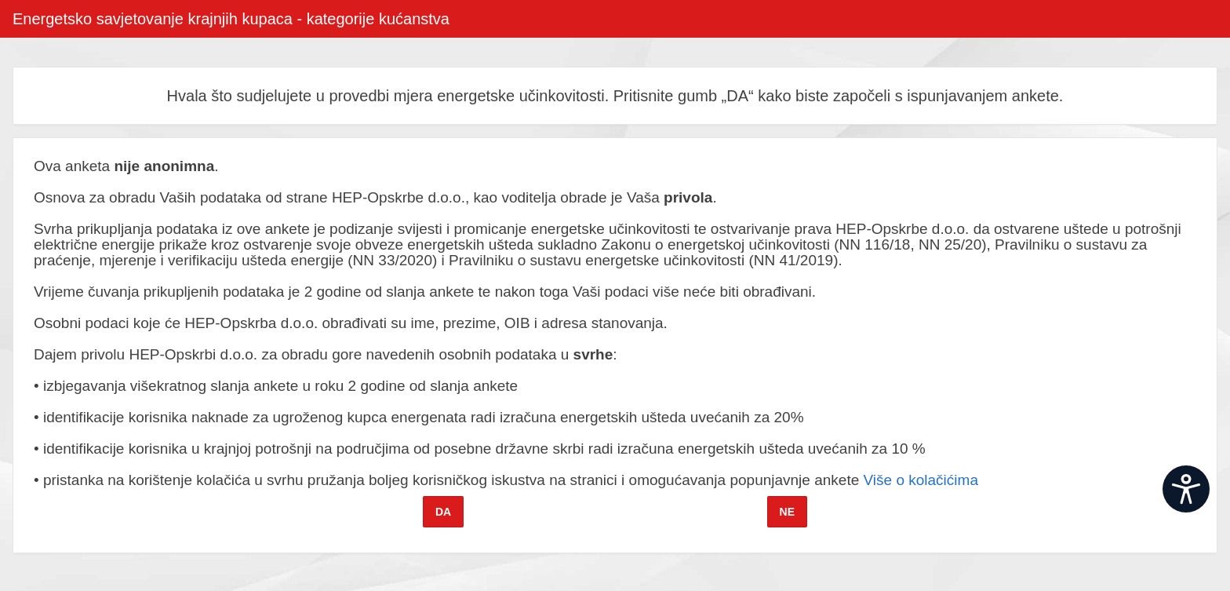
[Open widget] (1186, 489)
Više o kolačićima (921, 480)
